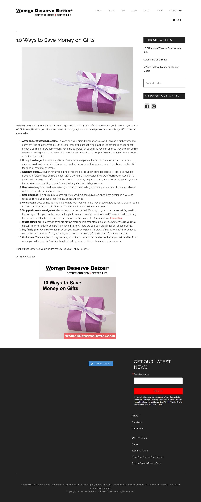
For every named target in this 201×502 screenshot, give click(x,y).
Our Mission (137, 422)
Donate (135, 444)
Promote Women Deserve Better (146, 463)
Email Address (141, 374)
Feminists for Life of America (101, 491)
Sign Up (158, 391)
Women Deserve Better (44, 12)
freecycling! (116, 218)
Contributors (137, 428)
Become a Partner (140, 451)
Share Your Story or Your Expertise (148, 457)
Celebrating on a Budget (155, 59)
